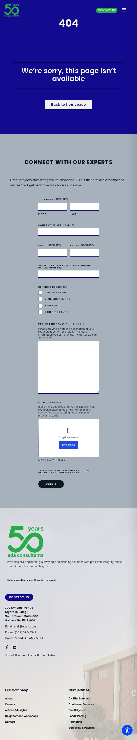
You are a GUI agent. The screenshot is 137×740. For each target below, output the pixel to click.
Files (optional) (50, 403)
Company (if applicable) (56, 225)
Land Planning (55, 292)
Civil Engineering (57, 299)
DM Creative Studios (44, 655)
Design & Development (17, 655)
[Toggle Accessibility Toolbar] (127, 730)
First (42, 214)
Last (73, 214)
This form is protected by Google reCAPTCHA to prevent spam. (63, 472)
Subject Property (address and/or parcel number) (64, 267)
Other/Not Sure (56, 312)
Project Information (61, 324)
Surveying (52, 306)
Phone (82, 245)
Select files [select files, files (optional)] (68, 445)
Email (49, 245)
